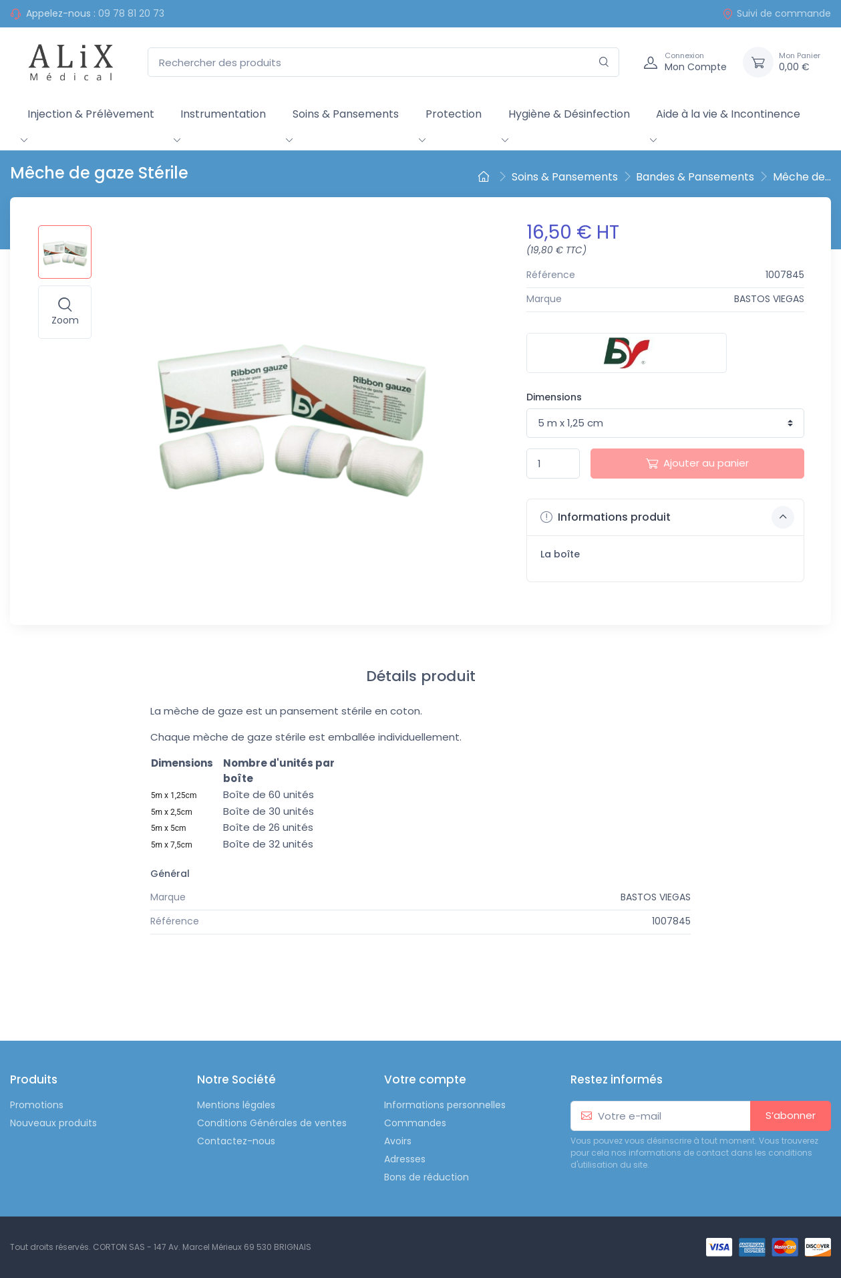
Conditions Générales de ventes (272, 1123)
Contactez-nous (236, 1141)
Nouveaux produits (53, 1123)
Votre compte (425, 1079)
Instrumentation (223, 114)
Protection (454, 114)
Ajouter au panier (697, 463)
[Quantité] (553, 464)
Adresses (405, 1159)
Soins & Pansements (346, 114)
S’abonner (791, 1115)
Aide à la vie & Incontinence (728, 114)
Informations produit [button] (667, 517)
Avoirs (397, 1141)
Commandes (415, 1123)
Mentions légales (236, 1105)
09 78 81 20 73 (131, 13)
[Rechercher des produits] (383, 62)
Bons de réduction (426, 1177)
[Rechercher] (604, 62)
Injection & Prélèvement (90, 114)
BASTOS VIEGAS (769, 298)
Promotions (36, 1105)
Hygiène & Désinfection (569, 114)
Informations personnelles (445, 1105)
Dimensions (554, 397)
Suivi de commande (776, 13)
